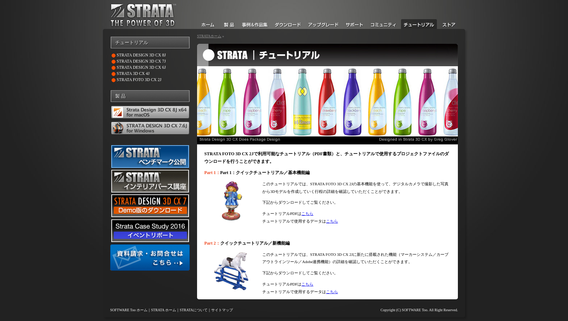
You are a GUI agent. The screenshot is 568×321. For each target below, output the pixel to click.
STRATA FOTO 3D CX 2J (139, 79)
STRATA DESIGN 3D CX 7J (141, 61)
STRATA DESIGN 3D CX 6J (141, 67)
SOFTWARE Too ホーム (128, 310)
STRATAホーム (209, 36)
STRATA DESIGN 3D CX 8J (141, 55)
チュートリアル (131, 42)
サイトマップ (222, 310)
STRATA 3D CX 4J (133, 73)
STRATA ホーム (163, 310)
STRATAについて (194, 310)
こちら (307, 213)
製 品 (120, 96)
